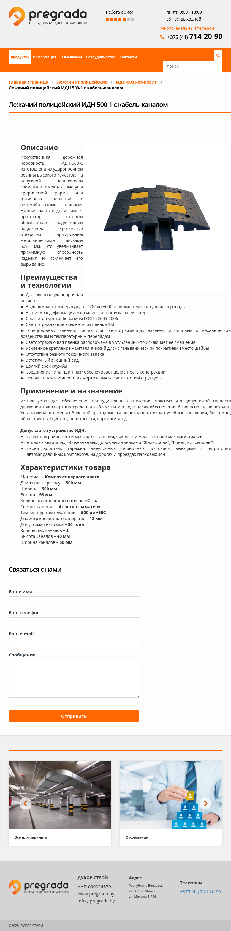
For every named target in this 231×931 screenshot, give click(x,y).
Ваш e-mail (21, 634)
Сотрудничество (100, 57)
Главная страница (28, 82)
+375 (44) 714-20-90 (200, 891)
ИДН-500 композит (136, 82)
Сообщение (22, 655)
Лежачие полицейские (82, 82)
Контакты (128, 57)
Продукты (20, 57)
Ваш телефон (24, 612)
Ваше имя (20, 591)
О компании (71, 57)
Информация (44, 57)
